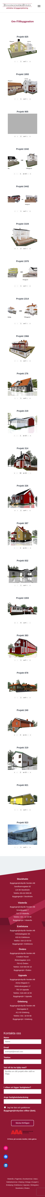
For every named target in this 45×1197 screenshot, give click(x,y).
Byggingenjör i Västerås (22, 920)
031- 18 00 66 (26, 1016)
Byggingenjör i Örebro (22, 970)
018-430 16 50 (26, 993)
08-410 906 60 (25, 893)
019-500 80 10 (26, 967)
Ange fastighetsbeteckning (17, 1097)
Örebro (27, 1188)
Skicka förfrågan (23, 1123)
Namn (7, 1038)
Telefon (8, 1057)
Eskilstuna (18, 1185)
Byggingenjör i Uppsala (22, 996)
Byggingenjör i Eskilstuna (22, 944)
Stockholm (19, 1188)
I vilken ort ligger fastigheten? (18, 1087)
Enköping (9, 1185)
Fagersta (18, 1179)
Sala (35, 1179)
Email (7, 1047)
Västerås (10, 1179)
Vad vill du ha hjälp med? (16, 1067)
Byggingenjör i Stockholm (22, 896)
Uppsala (26, 1185)
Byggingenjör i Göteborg (22, 1019)
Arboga (27, 1182)
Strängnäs (34, 1185)
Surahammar (27, 1179)
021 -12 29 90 (26, 917)
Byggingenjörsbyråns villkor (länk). (20, 1111)
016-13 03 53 (25, 941)
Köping (21, 1182)
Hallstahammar (11, 1182)
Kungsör (35, 1182)
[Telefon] (22, 1061)
